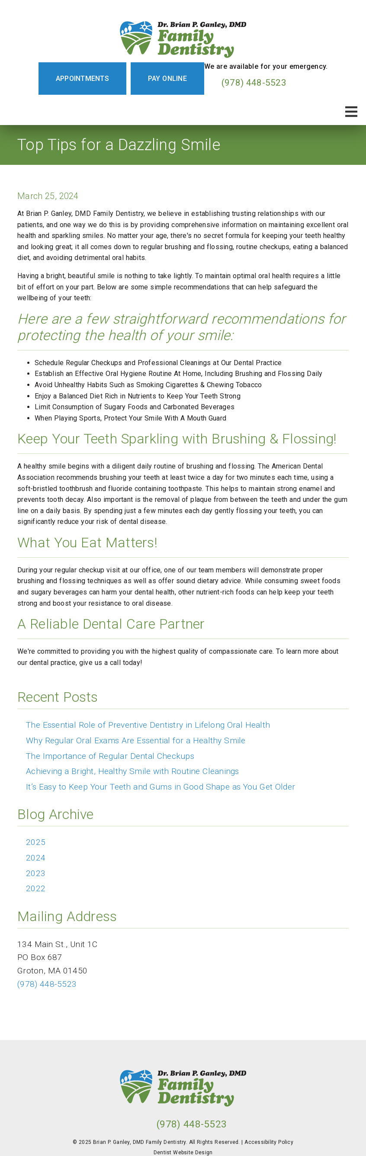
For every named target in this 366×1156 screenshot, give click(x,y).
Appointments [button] (82, 78)
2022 (35, 888)
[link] (183, 37)
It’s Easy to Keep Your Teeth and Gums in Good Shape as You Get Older (160, 787)
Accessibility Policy (268, 1142)
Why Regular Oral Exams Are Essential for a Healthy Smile (136, 740)
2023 (35, 873)
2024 (35, 858)
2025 (35, 842)
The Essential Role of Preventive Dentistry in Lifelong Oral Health (148, 725)
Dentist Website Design (183, 1153)
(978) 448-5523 (254, 82)
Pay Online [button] (167, 78)
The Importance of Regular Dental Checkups (110, 756)
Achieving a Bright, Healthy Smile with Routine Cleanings (132, 771)
